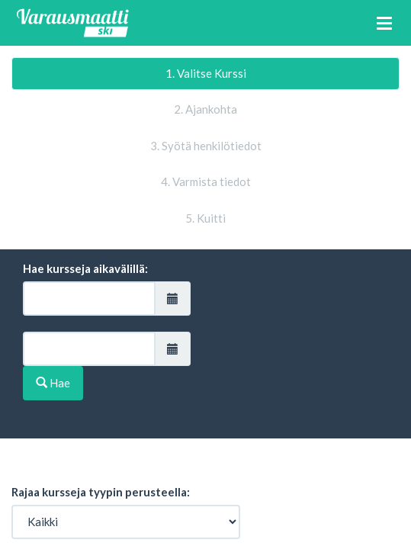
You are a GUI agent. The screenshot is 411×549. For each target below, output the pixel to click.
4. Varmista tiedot (206, 181)
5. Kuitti (205, 218)
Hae (53, 383)
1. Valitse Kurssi (205, 73)
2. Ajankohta (205, 109)
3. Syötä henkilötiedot (206, 145)
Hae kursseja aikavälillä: (85, 268)
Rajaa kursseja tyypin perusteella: (100, 492)
